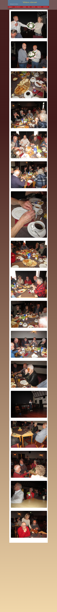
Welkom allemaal (30, 2)
